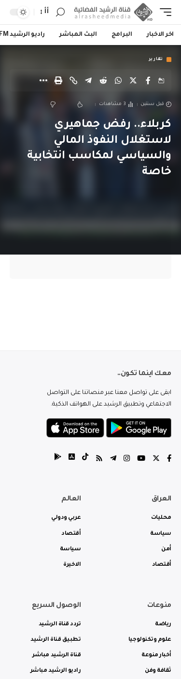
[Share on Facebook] (148, 80)
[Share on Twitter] (133, 80)
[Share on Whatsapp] (118, 80)
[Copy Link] (73, 80)
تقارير (156, 59)
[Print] (58, 80)
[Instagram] (127, 459)
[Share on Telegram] (88, 80)
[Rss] (99, 459)
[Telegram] (113, 459)
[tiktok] (85, 459)
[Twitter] (156, 459)
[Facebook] (169, 459)
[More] (43, 80)
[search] (60, 12)
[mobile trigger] (163, 12)
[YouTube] (141, 459)
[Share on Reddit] (103, 80)
